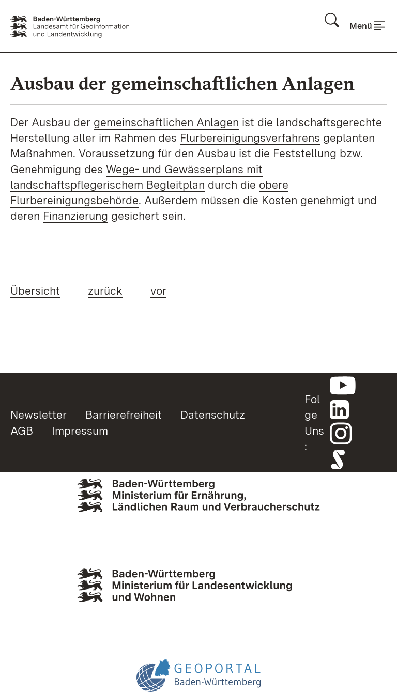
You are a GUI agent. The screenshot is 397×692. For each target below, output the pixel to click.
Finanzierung (75, 215)
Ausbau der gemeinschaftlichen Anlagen (182, 83)
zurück (105, 290)
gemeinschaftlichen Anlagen (166, 122)
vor (158, 290)
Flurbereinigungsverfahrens (250, 137)
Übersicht (35, 290)
